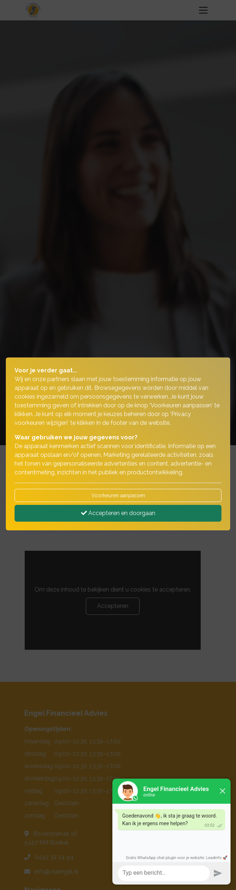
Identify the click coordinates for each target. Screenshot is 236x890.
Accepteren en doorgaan (118, 513)
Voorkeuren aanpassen (118, 495)
